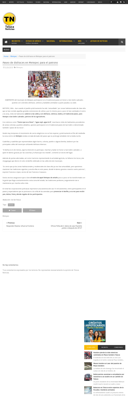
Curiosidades (91, 2)
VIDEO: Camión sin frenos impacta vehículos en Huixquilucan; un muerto (111, 184)
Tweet (10, 213)
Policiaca (30, 2)
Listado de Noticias (98, 41)
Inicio (4, 2)
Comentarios (119, 82)
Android (73, 2)
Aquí (123, 393)
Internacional (56, 2)
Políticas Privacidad (106, 393)
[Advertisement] (107, 21)
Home (6, 56)
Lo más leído (94, 82)
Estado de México (33, 42)
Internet (81, 2)
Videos (100, 2)
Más (81, 42)
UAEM (65, 2)
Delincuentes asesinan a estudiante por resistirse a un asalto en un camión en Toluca (109, 112)
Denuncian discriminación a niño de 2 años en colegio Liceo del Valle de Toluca (111, 136)
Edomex (38, 2)
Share (26, 213)
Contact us (120, 328)
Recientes (16, 42)
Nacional (46, 2)
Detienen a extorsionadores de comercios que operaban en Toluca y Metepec (111, 149)
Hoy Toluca (20, 2)
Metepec (11, 2)
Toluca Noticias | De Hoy (29, 393)
